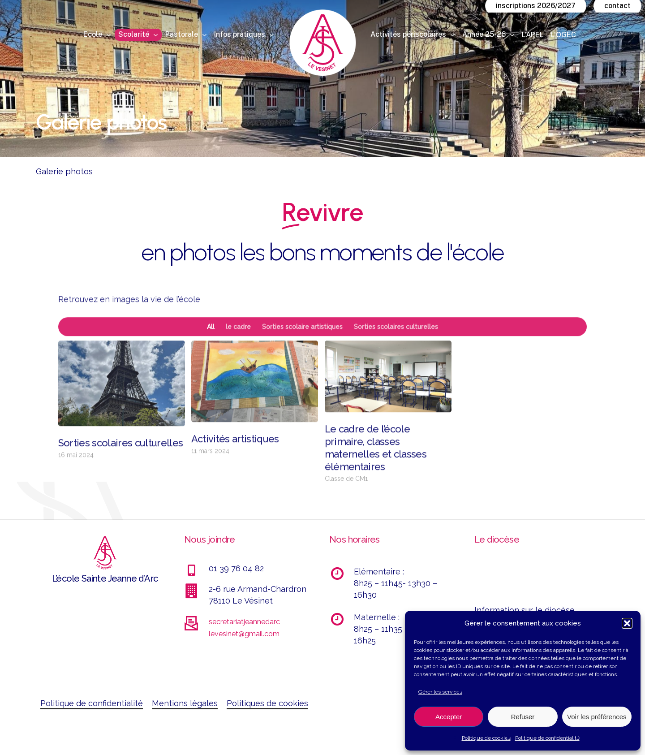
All (211, 343)
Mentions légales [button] (185, 703)
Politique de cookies (486, 738)
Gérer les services (440, 692)
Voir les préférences (597, 716)
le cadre (238, 343)
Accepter (448, 716)
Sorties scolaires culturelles (396, 343)
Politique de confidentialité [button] (91, 703)
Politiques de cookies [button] (267, 703)
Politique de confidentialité (547, 738)
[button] (627, 623)
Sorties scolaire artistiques (302, 343)
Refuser (523, 716)
